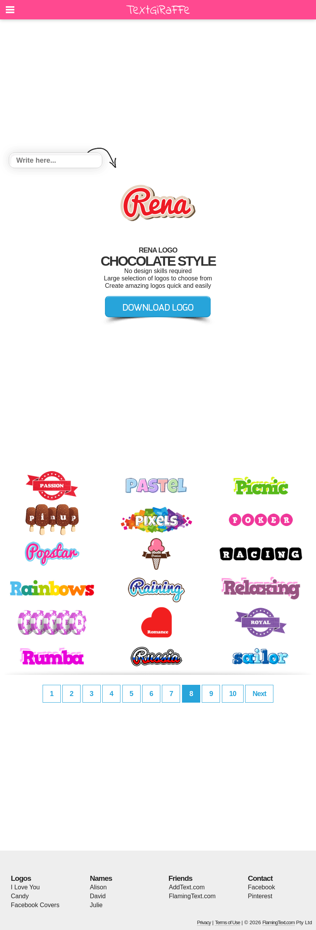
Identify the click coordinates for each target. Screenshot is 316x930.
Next (259, 694)
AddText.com (186, 887)
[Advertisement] (158, 87)
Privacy (204, 922)
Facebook (261, 887)
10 (232, 694)
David (98, 896)
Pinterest (260, 896)
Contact (260, 878)
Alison (98, 887)
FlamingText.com (192, 896)
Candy (20, 896)
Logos (21, 878)
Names (101, 878)
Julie (96, 905)
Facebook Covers (35, 905)
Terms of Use (227, 922)
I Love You (25, 887)
